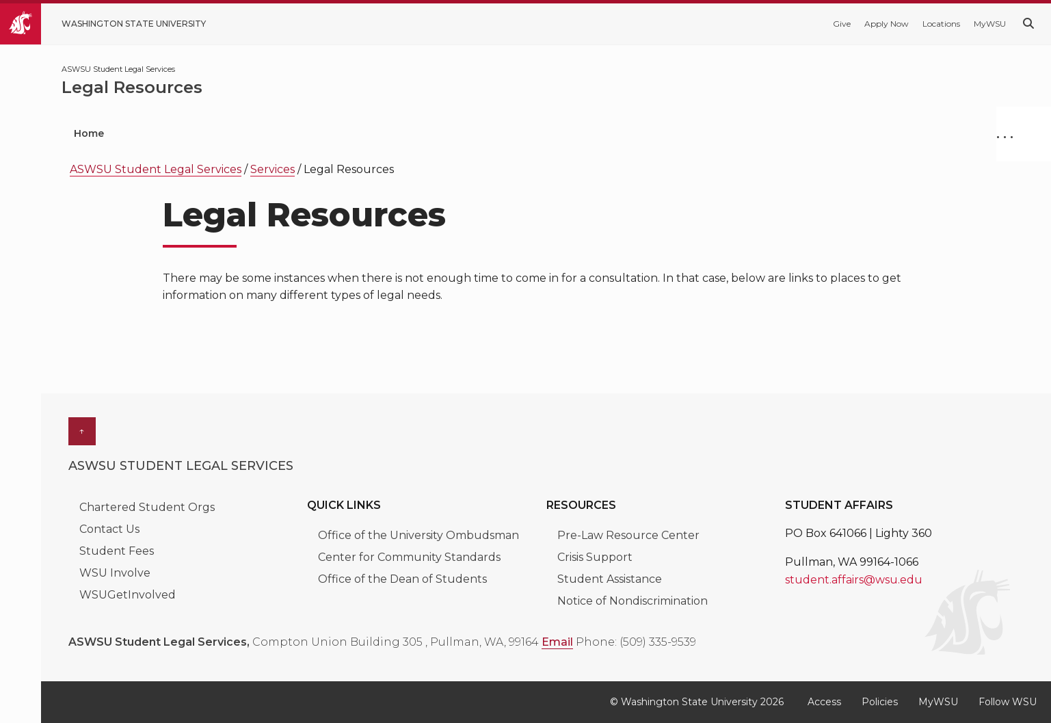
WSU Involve (114, 572)
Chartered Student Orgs (147, 507)
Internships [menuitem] (268, 133)
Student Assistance (609, 579)
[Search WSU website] (1028, 23)
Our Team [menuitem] (365, 133)
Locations (941, 23)
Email (557, 641)
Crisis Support (595, 557)
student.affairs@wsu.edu (853, 579)
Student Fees (116, 550)
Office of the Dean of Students (402, 579)
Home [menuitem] (89, 133)
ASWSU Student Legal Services (155, 169)
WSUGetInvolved (127, 594)
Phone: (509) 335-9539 (636, 641)
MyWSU (990, 23)
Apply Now (886, 23)
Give (842, 23)
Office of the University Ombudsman (418, 535)
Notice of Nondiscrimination (632, 600)
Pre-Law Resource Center (628, 535)
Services (272, 169)
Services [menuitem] (169, 133)
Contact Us (109, 529)
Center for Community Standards (409, 557)
